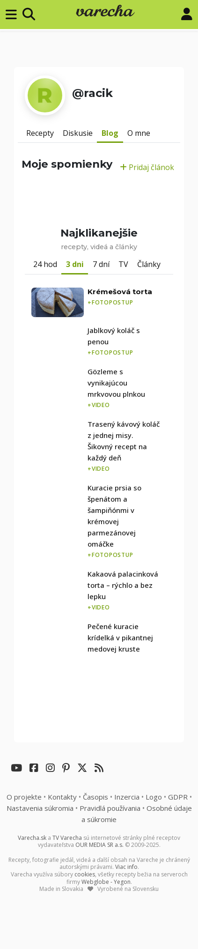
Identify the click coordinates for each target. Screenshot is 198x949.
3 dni (75, 264)
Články (149, 264)
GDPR (178, 796)
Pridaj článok (147, 167)
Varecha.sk (32, 838)
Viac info (126, 867)
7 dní (101, 264)
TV (123, 264)
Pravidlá (110, 808)
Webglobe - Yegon (106, 882)
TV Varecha (67, 838)
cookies (84, 874)
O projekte (24, 796)
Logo (154, 796)
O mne (138, 133)
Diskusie (78, 133)
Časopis (95, 796)
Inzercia (126, 796)
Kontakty (62, 796)
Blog (110, 133)
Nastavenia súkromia (40, 808)
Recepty (40, 133)
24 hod (45, 264)
